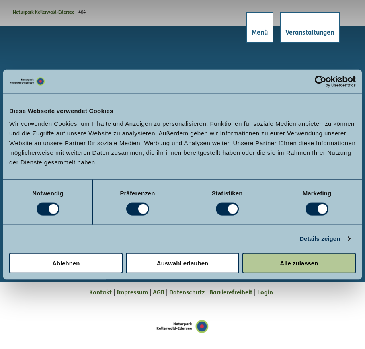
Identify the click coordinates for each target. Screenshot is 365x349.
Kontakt (100, 293)
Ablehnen (66, 262)
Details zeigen (319, 238)
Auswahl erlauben (182, 262)
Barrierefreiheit (230, 293)
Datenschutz (187, 293)
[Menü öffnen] (259, 28)
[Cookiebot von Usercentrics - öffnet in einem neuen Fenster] (320, 82)
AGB (158, 293)
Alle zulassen (299, 262)
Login (265, 293)
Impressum (132, 293)
